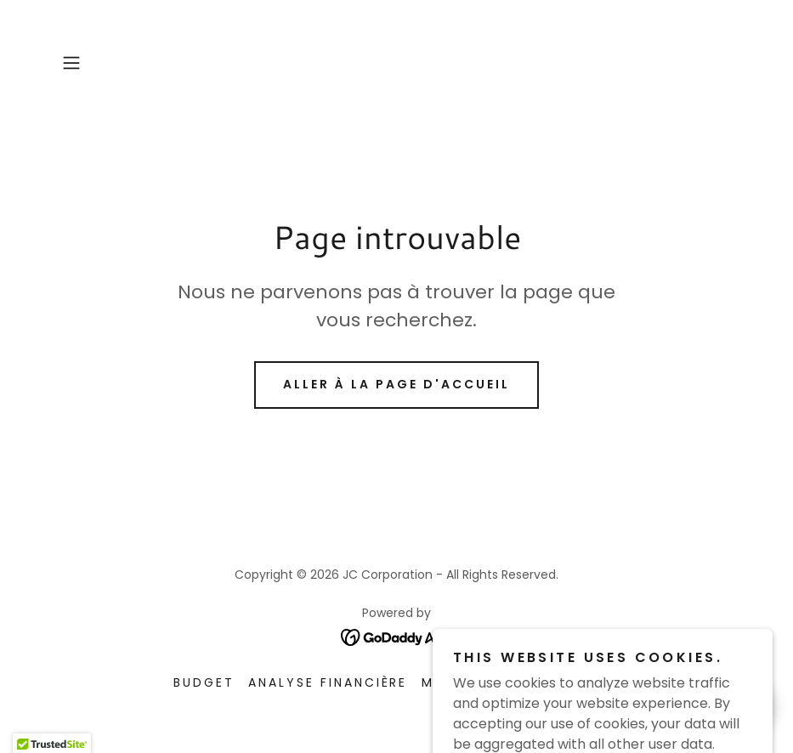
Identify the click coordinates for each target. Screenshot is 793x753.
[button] (105, 63)
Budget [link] (204, 682)
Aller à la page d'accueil (396, 384)
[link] (396, 636)
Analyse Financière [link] (328, 682)
